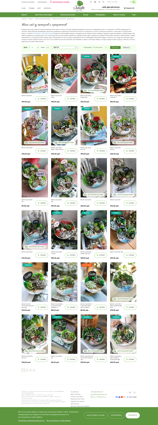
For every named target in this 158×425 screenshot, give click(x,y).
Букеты (24, 15)
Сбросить (126, 47)
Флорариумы (100, 15)
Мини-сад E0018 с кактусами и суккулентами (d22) (116, 358)
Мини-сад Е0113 (27, 95)
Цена (25, 47)
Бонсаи (85, 15)
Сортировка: (88, 47)
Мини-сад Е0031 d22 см (86, 148)
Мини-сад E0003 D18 (56, 200)
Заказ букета (75, 404)
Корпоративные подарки (60, 2)
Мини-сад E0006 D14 (27, 200)
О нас (24, 8)
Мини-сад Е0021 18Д (116, 252)
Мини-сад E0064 (27, 148)
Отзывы (31, 8)
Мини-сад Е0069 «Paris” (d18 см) (86, 252)
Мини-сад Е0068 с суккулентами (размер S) (57, 305)
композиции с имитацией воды (42, 33)
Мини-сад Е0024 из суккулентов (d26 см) (87, 357)
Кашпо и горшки (119, 15)
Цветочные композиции (43, 15)
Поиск (133, 2)
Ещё (133, 15)
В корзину (43, 98)
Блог (39, 8)
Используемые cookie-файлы (58, 420)
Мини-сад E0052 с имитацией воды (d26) (116, 305)
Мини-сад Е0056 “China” (56, 252)
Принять (132, 415)
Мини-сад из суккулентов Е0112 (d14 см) (28, 305)
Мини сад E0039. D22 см (27, 357)
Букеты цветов (75, 394)
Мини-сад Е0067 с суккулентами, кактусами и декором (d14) (87, 306)
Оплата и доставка (28, 2)
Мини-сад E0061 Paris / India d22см (57, 148)
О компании (75, 392)
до (38, 47)
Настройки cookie (96, 415)
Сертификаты (42, 2)
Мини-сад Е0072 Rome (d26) (86, 96)
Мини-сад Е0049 (27, 252)
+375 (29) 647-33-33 (111, 7)
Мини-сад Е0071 (115, 200)
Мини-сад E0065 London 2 (115, 96)
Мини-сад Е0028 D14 (56, 357)
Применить (115, 47)
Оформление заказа (77, 401)
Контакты (47, 8)
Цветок (56, 47)
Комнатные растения (67, 15)
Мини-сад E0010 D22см (115, 148)
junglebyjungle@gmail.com (99, 394)
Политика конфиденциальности (31, 420)
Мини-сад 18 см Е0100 (56, 96)
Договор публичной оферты (80, 406)
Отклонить (116, 415)
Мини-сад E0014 (86, 200)
